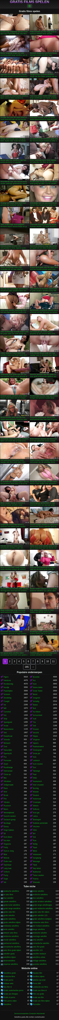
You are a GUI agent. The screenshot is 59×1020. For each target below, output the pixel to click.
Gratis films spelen (29, 2)
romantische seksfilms (12, 947)
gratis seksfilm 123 (40, 915)
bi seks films (8, 895)
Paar (35, 774)
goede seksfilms (10, 902)
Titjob (35, 865)
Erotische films (9, 976)
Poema (35, 879)
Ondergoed (37, 750)
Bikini (35, 851)
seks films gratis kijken (12, 950)
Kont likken (8, 837)
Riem (6, 788)
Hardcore (7, 680)
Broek (6, 795)
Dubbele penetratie (40, 823)
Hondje (6, 687)
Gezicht (36, 733)
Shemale (36, 882)
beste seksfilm (38, 891)
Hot (5, 715)
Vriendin (7, 740)
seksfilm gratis (9, 954)
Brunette (36, 677)
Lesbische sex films (40, 987)
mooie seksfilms (10, 940)
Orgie (6, 879)
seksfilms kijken (10, 957)
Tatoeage (36, 771)
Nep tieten (37, 868)
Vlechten (36, 827)
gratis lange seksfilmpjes (42, 905)
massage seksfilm (40, 936)
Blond (35, 694)
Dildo (35, 778)
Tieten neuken (38, 875)
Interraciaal (8, 771)
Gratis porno (8, 980)
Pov (5, 757)
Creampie (36, 802)
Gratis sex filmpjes (11, 994)
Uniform (7, 872)
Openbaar (7, 865)
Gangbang (37, 858)
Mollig (35, 844)
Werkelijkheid (9, 813)
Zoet (5, 747)
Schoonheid (37, 715)
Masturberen (8, 729)
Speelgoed (8, 722)
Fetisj (6, 847)
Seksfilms (7, 1004)
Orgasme (7, 844)
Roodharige (8, 767)
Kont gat (36, 813)
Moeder (36, 792)
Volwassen (37, 854)
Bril (34, 834)
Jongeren (36, 698)
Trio (34, 722)
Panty (6, 875)
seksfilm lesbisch (39, 954)
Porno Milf (37, 983)
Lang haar (8, 868)
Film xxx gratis (38, 994)
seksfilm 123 (38, 950)
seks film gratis (38, 947)
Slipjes (35, 736)
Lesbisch (36, 760)
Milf (5, 708)
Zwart (6, 764)
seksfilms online (39, 957)
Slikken (36, 806)
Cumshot (7, 712)
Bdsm (6, 809)
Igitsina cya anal (39, 980)
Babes (35, 705)
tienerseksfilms (9, 961)
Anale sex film (38, 997)
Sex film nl (8, 987)
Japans (36, 743)
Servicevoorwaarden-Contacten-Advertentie (29, 1013)
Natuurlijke (8, 750)
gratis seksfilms (10, 919)
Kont (35, 684)
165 (27, 667)
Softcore (36, 809)
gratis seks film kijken (41, 912)
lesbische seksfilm (40, 933)
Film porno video (10, 1001)
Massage (36, 861)
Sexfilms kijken (38, 976)
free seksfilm (8, 898)
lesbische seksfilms (11, 936)
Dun (34, 767)
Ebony (6, 827)
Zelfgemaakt (8, 785)
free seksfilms (38, 898)
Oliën (35, 830)
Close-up (7, 774)
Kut (34, 680)
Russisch (7, 806)
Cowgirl (6, 701)
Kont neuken (38, 764)
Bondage (7, 823)
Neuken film (37, 973)
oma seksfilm (38, 940)
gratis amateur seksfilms (42, 902)
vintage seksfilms (39, 961)
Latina (35, 816)
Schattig (36, 701)
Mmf (5, 792)
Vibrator (7, 802)
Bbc (5, 778)
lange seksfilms (39, 929)
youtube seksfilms (40, 964)
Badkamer (37, 872)
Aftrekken (7, 781)
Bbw (5, 854)
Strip (5, 719)
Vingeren (36, 740)
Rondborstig (8, 684)
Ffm (5, 799)
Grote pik (36, 753)
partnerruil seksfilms (11, 943)
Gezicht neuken (10, 816)
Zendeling (7, 698)
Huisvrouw (37, 799)
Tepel (35, 847)
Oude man (8, 861)
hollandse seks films (41, 922)
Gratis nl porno (9, 997)
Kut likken (36, 712)
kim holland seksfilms (41, 926)
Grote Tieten (38, 691)
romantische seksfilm (41, 943)
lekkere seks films (10, 933)
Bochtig (36, 788)
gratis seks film (9, 912)
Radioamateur (38, 747)
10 (47, 661)
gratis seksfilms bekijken (42, 919)
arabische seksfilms (11, 891)
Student (36, 795)
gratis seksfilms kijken (12, 922)
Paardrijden (8, 691)
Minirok (6, 858)
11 (53, 661)
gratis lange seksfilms (12, 908)
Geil (34, 726)
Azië (34, 719)
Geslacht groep (9, 820)
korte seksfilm (9, 929)
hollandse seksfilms (11, 926)
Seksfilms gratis (10, 973)
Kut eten (7, 840)
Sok (34, 837)
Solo (34, 757)
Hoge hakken (9, 830)
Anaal (6, 726)
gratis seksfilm (9, 915)
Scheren (7, 694)
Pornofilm (36, 1004)
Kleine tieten (38, 687)
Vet (5, 882)
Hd (5, 705)
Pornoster (7, 760)
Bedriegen (37, 820)
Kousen (36, 729)
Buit (34, 708)
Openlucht (8, 753)
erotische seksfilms (40, 895)
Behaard (7, 743)
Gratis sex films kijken (41, 1001)
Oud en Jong (9, 851)
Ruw (34, 840)
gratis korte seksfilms (12, 905)
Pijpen (6, 677)
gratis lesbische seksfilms (43, 908)
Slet (5, 733)
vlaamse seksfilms (11, 964)
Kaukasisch (37, 781)
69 (5, 834)
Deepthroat (8, 736)
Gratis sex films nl (40, 990)
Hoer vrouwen (38, 785)
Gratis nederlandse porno (13, 990)
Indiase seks (8, 983)
